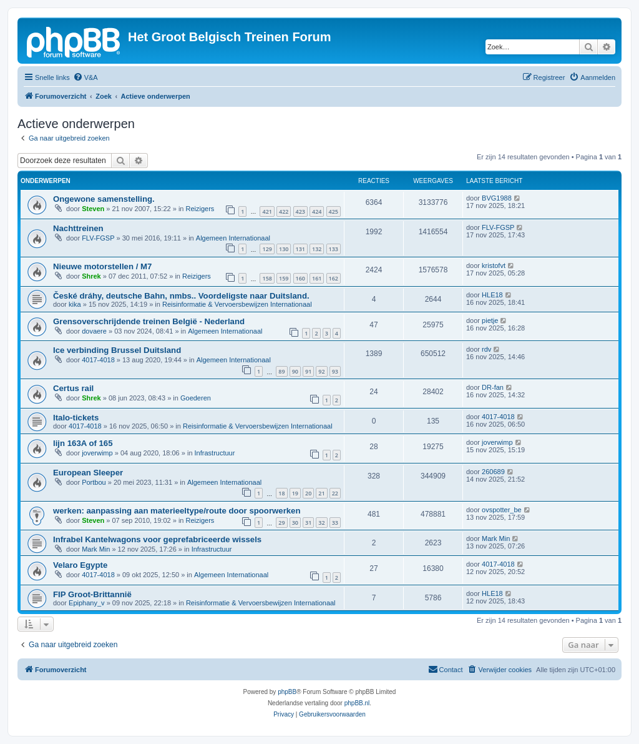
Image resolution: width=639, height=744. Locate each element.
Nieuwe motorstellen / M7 (102, 266)
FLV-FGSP (98, 238)
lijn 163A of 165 (83, 443)
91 (308, 371)
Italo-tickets (76, 417)
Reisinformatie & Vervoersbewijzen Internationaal (237, 304)
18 (281, 493)
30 (295, 522)
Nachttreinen (78, 228)
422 (283, 211)
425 (333, 211)
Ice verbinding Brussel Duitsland (117, 350)
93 (335, 371)
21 (321, 493)
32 (321, 522)
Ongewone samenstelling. (104, 199)
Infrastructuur (215, 453)
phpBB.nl (357, 703)
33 (335, 522)
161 (316, 278)
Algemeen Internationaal (233, 238)
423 (300, 211)
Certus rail (73, 388)
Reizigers (200, 208)
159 (283, 278)
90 (295, 371)
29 (281, 522)
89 (281, 371)
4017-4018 (98, 360)
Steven (93, 208)
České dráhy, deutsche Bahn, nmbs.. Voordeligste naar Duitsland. (181, 295)
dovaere (94, 331)
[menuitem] (85, 77)
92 (321, 371)
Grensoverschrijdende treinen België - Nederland (149, 321)
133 (333, 249)
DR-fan (493, 387)
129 (266, 249)
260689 (493, 471)
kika (75, 304)
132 (316, 249)
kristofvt (493, 265)
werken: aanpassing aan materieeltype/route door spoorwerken (176, 510)
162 (333, 278)
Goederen (195, 398)
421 (266, 211)
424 (316, 211)
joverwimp (97, 453)
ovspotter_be (502, 509)
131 (300, 249)
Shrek (91, 276)
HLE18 (492, 295)
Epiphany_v (87, 603)
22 (335, 493)
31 (308, 522)
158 (266, 278)
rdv (486, 349)
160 (300, 278)
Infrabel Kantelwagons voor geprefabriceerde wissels (157, 539)
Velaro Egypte (80, 565)
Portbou (94, 482)
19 (295, 493)
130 (283, 249)
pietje (490, 320)
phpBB (287, 691)
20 (308, 493)
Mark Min (96, 549)
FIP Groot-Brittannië (92, 594)
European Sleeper (88, 472)
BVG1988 (497, 198)
